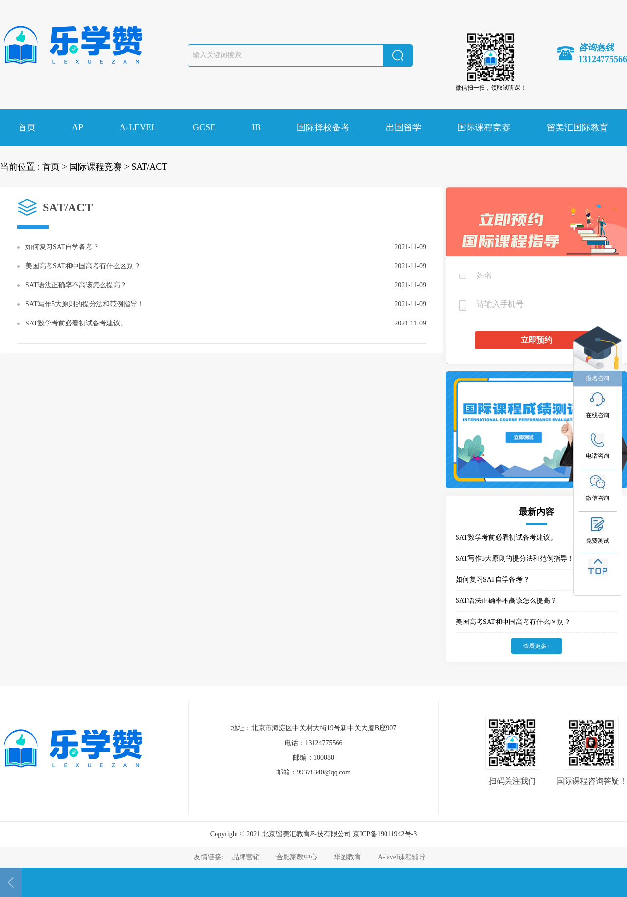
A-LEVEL (138, 127)
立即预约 (536, 340)
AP (77, 127)
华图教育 (347, 857)
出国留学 (403, 127)
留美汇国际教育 (577, 127)
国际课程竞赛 (484, 127)
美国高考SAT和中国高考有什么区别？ (83, 266)
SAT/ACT (149, 167)
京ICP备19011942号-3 (385, 834)
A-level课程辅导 (402, 857)
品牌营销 (246, 857)
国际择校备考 (323, 127)
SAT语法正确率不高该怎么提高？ (76, 285)
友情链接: (209, 857)
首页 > (54, 167)
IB (256, 127)
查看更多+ (536, 646)
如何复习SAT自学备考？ (62, 246)
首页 (27, 127)
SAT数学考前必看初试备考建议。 (76, 323)
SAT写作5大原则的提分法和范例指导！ (84, 304)
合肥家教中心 (296, 857)
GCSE (204, 127)
